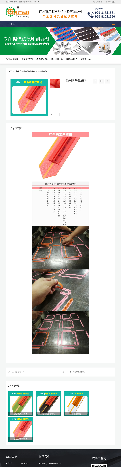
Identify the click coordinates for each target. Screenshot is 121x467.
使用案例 (25, 441)
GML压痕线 (42, 71)
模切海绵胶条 (42, 59)
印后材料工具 (57, 59)
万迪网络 (110, 463)
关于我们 (10, 437)
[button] (51, 114)
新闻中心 (10, 441)
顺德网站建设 (100, 463)
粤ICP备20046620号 (87, 463)
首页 (13, 24)
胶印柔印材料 (72, 59)
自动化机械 (86, 59)
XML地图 (111, 2)
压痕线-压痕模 (12, 59)
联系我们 (10, 445)
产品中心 (18, 71)
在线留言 (99, 2)
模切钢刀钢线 (27, 59)
